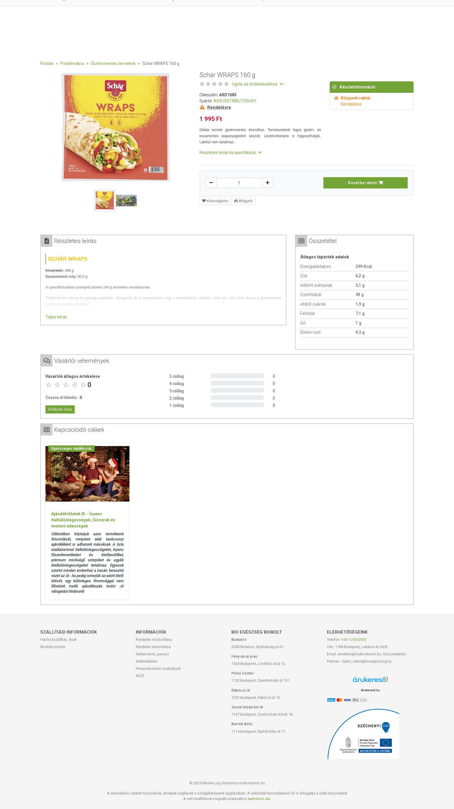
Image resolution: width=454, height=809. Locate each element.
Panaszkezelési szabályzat (158, 668)
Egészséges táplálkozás (71, 449)
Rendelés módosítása (154, 639)
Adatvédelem (147, 661)
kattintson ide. (259, 799)
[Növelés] (267, 183)
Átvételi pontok (52, 647)
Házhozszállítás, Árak (58, 639)
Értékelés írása (60, 409)
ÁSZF (140, 676)
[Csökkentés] (211, 183)
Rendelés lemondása (153, 647)
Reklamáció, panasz (152, 654)
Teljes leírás (56, 317)
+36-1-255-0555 (353, 639)
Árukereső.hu (370, 690)
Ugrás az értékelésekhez (257, 84)
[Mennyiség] (239, 183)
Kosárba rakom (365, 182)
